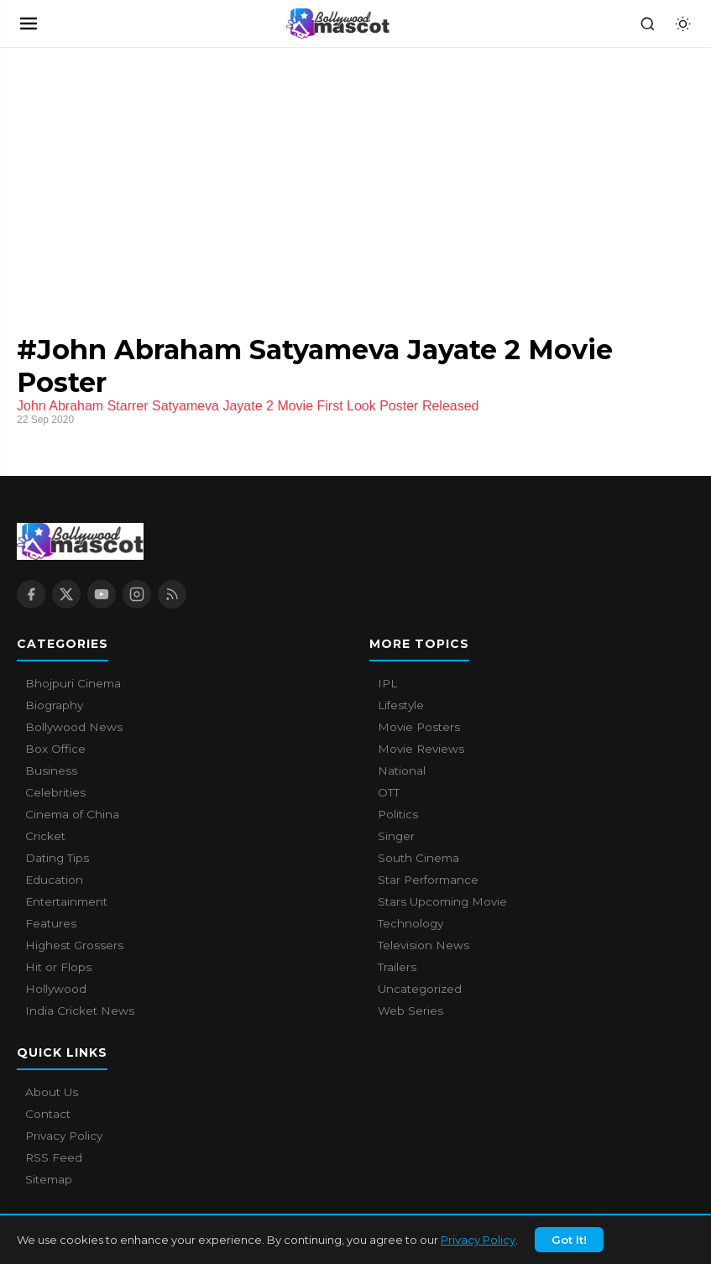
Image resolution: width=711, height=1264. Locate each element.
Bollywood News (74, 727)
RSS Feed (53, 1157)
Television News (423, 945)
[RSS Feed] (172, 594)
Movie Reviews (421, 748)
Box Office (55, 748)
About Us (51, 1092)
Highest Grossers (74, 945)
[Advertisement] (126, 173)
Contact (48, 1113)
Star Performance (428, 879)
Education (54, 879)
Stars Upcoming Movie (442, 901)
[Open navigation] (28, 23)
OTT (389, 792)
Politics (398, 814)
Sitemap (48, 1179)
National (402, 770)
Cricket (45, 836)
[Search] (647, 23)
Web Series (410, 1010)
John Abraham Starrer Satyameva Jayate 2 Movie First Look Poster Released (247, 406)
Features (50, 923)
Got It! (569, 1250)
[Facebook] (31, 594)
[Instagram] (137, 594)
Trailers (397, 967)
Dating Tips (57, 857)
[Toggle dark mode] (682, 23)
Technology (410, 923)
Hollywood (55, 988)
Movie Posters (419, 727)
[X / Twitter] (66, 594)
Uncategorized (420, 988)
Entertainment (66, 901)
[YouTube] (101, 594)
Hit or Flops (58, 967)
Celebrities (55, 792)
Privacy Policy (478, 1250)
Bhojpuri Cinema (73, 683)
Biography (54, 705)
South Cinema (418, 857)
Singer (396, 836)
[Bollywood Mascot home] (338, 23)
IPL (387, 683)
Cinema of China (72, 814)
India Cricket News (79, 1010)
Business (51, 770)
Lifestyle (401, 705)
